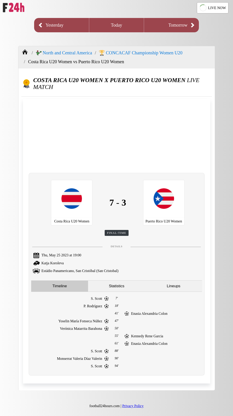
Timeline (59, 286)
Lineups (173, 286)
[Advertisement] (116, 135)
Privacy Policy (133, 406)
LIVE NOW (212, 8)
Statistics (116, 286)
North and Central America (64, 53)
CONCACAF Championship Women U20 (140, 53)
